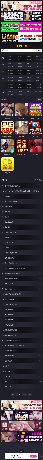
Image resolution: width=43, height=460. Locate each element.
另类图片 (38, 80)
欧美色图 (29, 77)
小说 (3, 85)
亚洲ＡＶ (10, 63)
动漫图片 (38, 77)
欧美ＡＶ (29, 63)
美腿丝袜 (10, 80)
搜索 (39, 50)
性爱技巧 (38, 87)
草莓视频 (29, 91)
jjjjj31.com (21, 46)
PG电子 (11, 57)
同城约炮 (10, 91)
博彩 (3, 58)
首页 (13, 395)
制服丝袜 (10, 73)
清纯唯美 (20, 80)
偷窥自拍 (10, 77)
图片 (3, 79)
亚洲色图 (20, 77)
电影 (3, 72)
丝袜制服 (20, 66)
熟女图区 (29, 80)
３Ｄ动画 (38, 63)
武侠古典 (38, 84)
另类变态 (38, 73)
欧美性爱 (38, 70)
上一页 (18, 395)
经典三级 (20, 73)
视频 (3, 65)
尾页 (30, 395)
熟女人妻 (10, 66)
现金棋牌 (29, 60)
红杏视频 (10, 94)
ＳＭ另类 (38, 66)
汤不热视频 (38, 91)
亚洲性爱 (10, 70)
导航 (3, 92)
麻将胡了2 (10, 60)
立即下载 (33, 456)
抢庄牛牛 (38, 60)
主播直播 (29, 66)
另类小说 (20, 87)
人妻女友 (29, 84)
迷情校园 (10, 87)
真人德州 (20, 57)
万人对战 (29, 57)
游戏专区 (38, 57)
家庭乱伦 (20, 84)
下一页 (24, 395)
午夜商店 (20, 91)
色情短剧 (20, 94)
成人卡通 (29, 70)
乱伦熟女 (29, 73)
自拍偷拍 (20, 63)
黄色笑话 (29, 87)
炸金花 (20, 60)
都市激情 (10, 84)
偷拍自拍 (20, 70)
